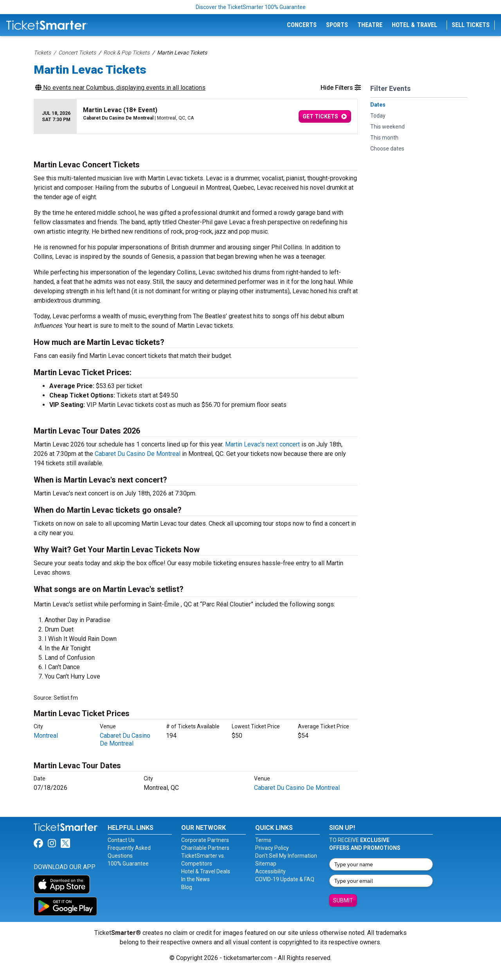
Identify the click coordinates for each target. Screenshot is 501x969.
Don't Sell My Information (286, 856)
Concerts (302, 25)
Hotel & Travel (414, 25)
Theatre (369, 25)
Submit (343, 900)
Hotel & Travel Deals (205, 871)
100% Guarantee (128, 863)
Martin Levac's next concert (262, 444)
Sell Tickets (471, 25)
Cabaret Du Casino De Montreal (137, 453)
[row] (196, 116)
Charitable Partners (205, 848)
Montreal (46, 735)
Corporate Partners (205, 840)
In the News (195, 879)
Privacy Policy (272, 848)
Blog (186, 887)
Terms (263, 840)
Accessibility (270, 871)
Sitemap (265, 863)
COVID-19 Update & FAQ (284, 879)
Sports (337, 25)
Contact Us (121, 840)
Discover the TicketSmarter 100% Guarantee (251, 7)
